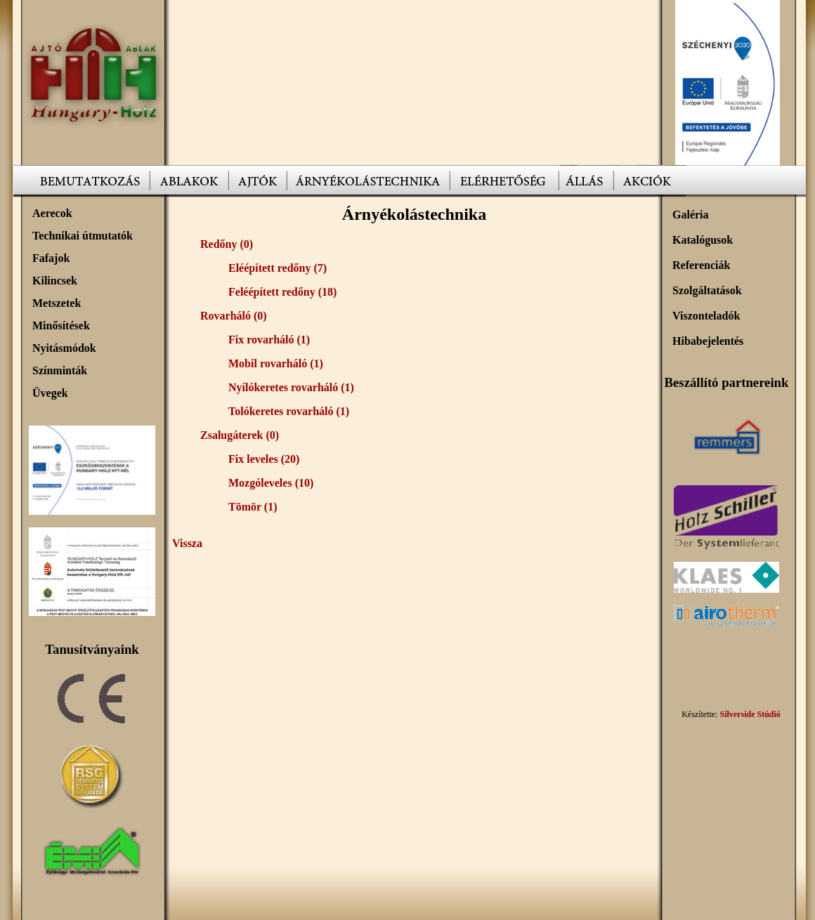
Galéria (690, 215)
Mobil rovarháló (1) (275, 363)
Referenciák (701, 265)
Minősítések (61, 325)
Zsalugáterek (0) (239, 435)
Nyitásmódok (64, 348)
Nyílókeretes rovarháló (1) (291, 387)
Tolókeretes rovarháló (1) (288, 411)
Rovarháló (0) (233, 316)
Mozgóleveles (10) (270, 483)
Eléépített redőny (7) (277, 268)
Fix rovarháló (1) (269, 340)
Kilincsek (54, 281)
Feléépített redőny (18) (282, 292)
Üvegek (50, 393)
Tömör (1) (252, 507)
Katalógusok (702, 240)
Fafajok (51, 258)
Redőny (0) (226, 244)
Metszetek (56, 303)
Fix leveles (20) (263, 459)
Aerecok (52, 213)
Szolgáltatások (707, 290)
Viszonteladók (706, 316)
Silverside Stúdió (749, 714)
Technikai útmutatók (82, 236)
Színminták (59, 370)
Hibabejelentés (707, 341)
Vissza (187, 543)
